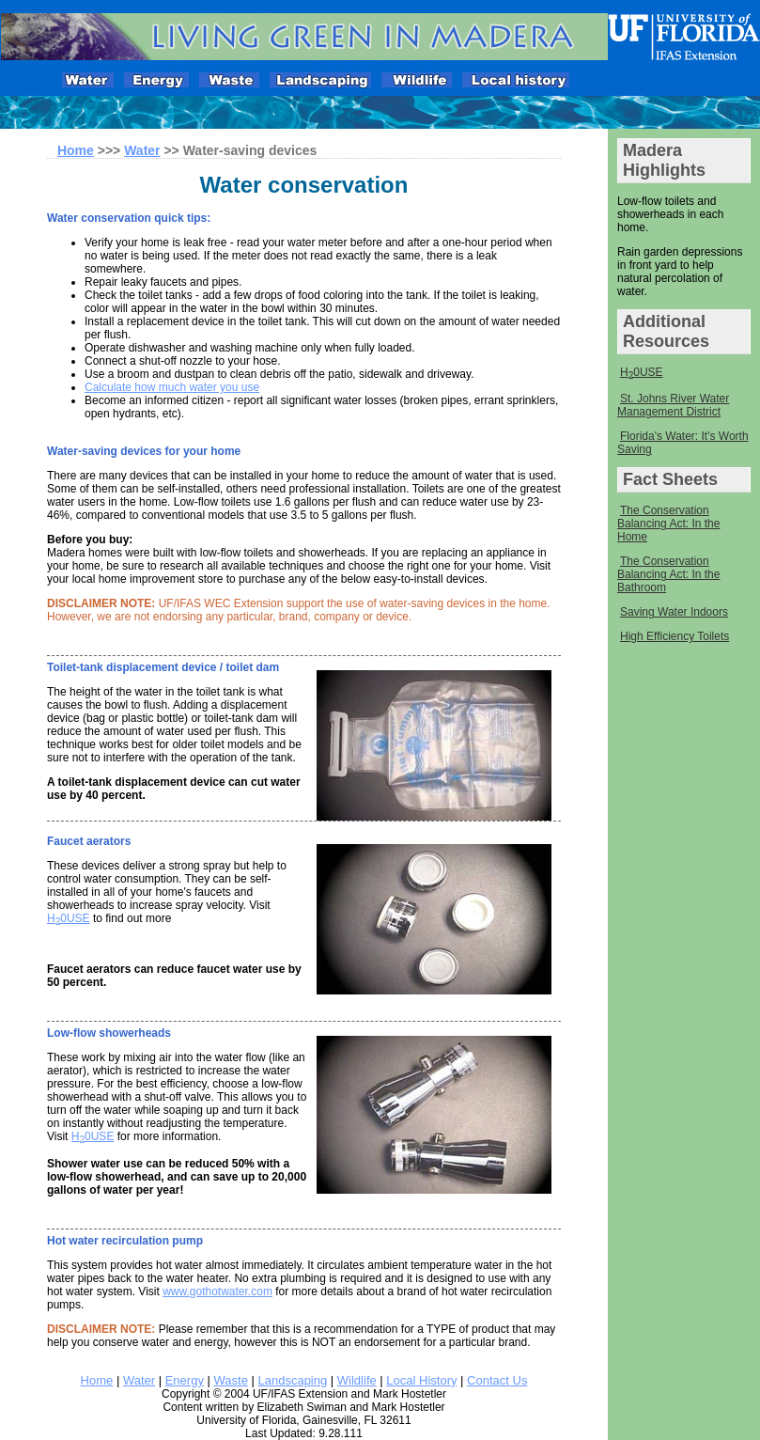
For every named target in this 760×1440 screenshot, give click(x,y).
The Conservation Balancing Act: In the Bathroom (668, 574)
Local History (421, 1380)
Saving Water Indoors (674, 611)
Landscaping (292, 1380)
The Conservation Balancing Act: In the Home (668, 523)
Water (142, 150)
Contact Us (497, 1380)
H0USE (641, 373)
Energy (184, 1380)
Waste (231, 1380)
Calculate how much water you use (172, 387)
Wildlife (357, 1380)
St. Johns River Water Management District (673, 405)
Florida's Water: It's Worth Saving (683, 443)
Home (97, 1380)
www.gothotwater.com (217, 1291)
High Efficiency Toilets (674, 636)
